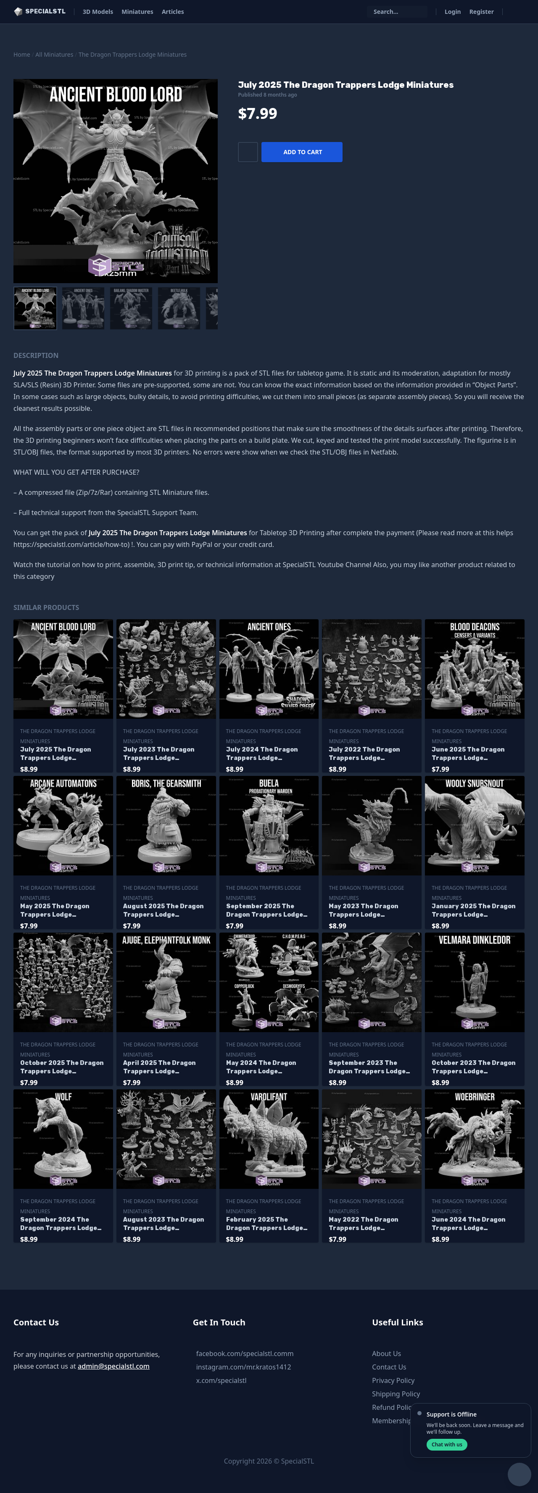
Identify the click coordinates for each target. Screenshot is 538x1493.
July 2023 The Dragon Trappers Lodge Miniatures (159, 754)
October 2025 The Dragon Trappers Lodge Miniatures (62, 1067)
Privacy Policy (393, 1380)
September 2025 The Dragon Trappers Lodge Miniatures (264, 911)
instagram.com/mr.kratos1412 (243, 1367)
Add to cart (302, 152)
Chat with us (447, 1444)
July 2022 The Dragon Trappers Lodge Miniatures (364, 754)
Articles (173, 12)
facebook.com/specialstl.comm (245, 1353)
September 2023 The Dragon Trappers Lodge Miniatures (367, 1067)
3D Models (98, 12)
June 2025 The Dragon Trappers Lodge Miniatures (468, 754)
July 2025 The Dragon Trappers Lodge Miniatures (55, 754)
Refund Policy (393, 1407)
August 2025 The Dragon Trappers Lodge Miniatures (163, 911)
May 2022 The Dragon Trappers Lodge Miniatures (363, 1224)
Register (481, 12)
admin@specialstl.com (114, 1366)
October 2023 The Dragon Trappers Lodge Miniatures (474, 1067)
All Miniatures (54, 54)
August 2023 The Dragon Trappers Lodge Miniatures (163, 1224)
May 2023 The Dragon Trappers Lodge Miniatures (363, 911)
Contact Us (389, 1367)
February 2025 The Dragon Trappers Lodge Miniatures (264, 1224)
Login (453, 12)
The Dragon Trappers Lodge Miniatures (133, 54)
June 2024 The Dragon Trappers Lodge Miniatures (469, 1224)
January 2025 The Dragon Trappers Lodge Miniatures (474, 911)
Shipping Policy (396, 1393)
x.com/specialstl (221, 1380)
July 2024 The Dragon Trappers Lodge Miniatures (262, 754)
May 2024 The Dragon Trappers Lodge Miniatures (261, 1067)
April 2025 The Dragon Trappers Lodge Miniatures (159, 1067)
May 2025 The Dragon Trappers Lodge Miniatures (55, 911)
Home (21, 54)
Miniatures (137, 12)
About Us (386, 1353)
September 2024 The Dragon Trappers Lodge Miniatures (58, 1224)
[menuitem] (35, 308)
